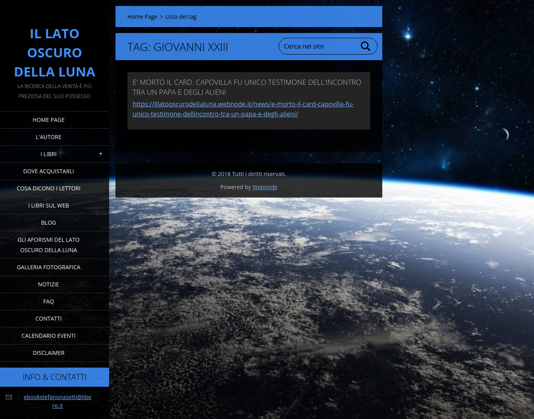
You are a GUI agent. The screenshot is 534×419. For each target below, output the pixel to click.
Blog (48, 222)
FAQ (48, 301)
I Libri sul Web (48, 205)
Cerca (366, 46)
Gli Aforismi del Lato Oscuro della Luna (49, 245)
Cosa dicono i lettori (48, 188)
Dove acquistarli (48, 171)
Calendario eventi (48, 335)
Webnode (265, 187)
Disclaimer (49, 352)
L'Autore (48, 137)
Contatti (48, 318)
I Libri (49, 154)
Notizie (48, 284)
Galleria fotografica (48, 267)
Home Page (49, 119)
